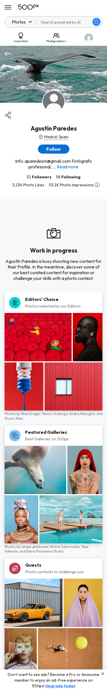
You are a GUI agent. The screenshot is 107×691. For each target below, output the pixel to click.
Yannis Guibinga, (55, 414)
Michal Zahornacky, (65, 546)
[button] (53, 149)
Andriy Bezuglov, (82, 414)
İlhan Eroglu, (31, 414)
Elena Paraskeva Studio (44, 551)
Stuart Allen (14, 418)
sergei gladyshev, (35, 546)
